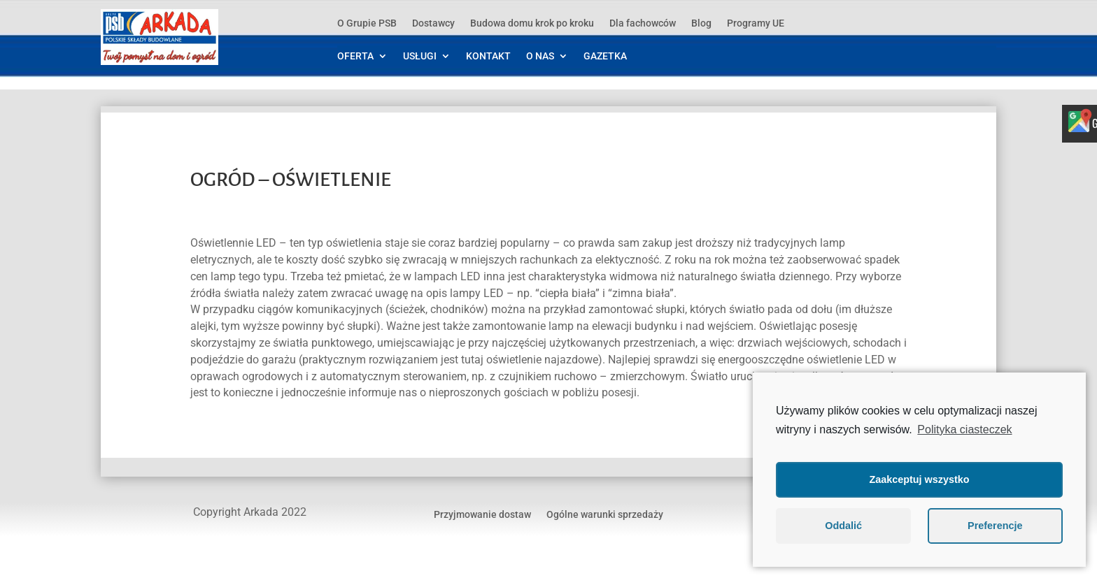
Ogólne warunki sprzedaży (604, 514)
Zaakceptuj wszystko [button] (919, 479)
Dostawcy (433, 23)
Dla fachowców (642, 23)
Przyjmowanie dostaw (482, 514)
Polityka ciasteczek (964, 429)
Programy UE (755, 23)
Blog (701, 23)
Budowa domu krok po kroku (532, 23)
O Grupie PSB (367, 23)
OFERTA (355, 56)
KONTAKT (488, 56)
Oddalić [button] (843, 525)
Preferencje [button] (995, 525)
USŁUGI (420, 56)
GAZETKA (605, 56)
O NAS (540, 56)
